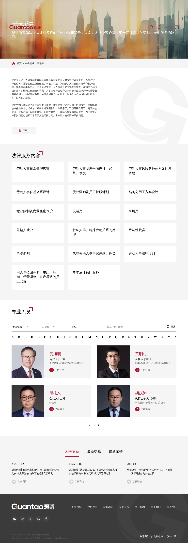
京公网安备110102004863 (41, 538)
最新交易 (94, 452)
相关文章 (72, 452)
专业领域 (29, 63)
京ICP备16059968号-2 (21, 538)
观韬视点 (92, 507)
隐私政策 (158, 536)
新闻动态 (108, 507)
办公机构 (140, 507)
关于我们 (156, 507)
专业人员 (124, 507)
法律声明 (171, 536)
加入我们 (171, 507)
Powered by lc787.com (62, 538)
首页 (19, 63)
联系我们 (144, 536)
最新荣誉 (116, 452)
